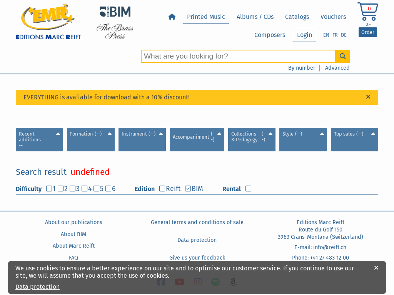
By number (302, 68)
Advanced (337, 68)
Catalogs (297, 16)
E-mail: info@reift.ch (320, 247)
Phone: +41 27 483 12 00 (320, 258)
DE (344, 35)
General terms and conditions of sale (197, 222)
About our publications (73, 222)
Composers (269, 35)
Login (304, 35)
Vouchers (333, 16)
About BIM (73, 234)
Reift (173, 189)
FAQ (73, 258)
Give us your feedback (197, 258)
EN (326, 35)
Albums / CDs (255, 16)
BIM (197, 189)
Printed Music (206, 16)
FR (335, 35)
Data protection (197, 240)
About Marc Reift (74, 246)
